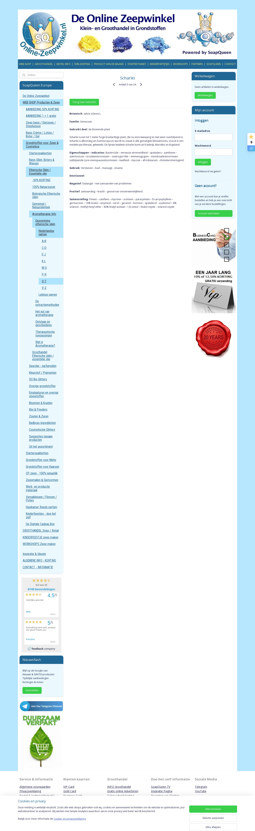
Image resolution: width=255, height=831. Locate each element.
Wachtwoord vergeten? (208, 171)
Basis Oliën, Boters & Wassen (41, 161)
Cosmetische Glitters (42, 430)
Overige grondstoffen (42, 386)
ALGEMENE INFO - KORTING (39, 560)
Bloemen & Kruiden (40, 403)
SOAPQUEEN (214, 64)
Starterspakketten (40, 153)
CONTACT (230, 64)
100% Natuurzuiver (43, 187)
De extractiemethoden (47, 303)
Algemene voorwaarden (35, 787)
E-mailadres (202, 131)
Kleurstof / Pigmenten (42, 373)
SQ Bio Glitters (38, 379)
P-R (44, 274)
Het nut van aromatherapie (44, 313)
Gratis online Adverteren (122, 791)
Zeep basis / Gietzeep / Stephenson (41, 124)
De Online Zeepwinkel (36, 96)
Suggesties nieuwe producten (41, 438)
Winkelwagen (205, 95)
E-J (44, 254)
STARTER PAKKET (137, 64)
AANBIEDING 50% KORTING (42, 109)
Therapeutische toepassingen (45, 333)
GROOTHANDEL (44, 64)
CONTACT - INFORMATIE (38, 567)
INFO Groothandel (119, 787)
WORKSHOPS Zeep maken (39, 544)
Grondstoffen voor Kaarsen (42, 467)
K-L (44, 261)
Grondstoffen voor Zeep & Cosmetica (42, 144)
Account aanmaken (209, 213)
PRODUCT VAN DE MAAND (109, 64)
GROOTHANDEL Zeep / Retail (41, 530)
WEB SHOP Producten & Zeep (41, 102)
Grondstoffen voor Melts (41, 460)
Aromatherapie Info (44, 214)
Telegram (201, 787)
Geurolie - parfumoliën (42, 366)
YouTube (200, 791)
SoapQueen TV (160, 787)
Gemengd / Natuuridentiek (41, 205)
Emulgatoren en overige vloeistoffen (43, 394)
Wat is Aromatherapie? (45, 343)
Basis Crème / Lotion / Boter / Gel (40, 134)
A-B (44, 241)
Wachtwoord (203, 145)
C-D (44, 248)
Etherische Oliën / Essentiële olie (40, 171)
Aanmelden (32, 690)
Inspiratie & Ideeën (34, 554)
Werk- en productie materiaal (38, 488)
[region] (101, 817)
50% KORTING (82, 64)
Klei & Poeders (38, 409)
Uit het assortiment (41, 446)
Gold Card (69, 791)
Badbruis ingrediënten (42, 423)
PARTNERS (197, 64)
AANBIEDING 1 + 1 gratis (41, 116)
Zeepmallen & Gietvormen (42, 480)
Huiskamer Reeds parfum (41, 507)
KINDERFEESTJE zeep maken (40, 537)
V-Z (44, 288)
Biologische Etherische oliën (46, 195)
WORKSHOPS (180, 64)
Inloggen (203, 162)
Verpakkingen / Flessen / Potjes (41, 498)
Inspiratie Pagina (161, 791)
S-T (44, 281)
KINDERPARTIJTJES (159, 64)
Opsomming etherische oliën (45, 222)
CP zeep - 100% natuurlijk (42, 473)
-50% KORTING (41, 180)
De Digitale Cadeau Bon (40, 524)
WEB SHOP (25, 64)
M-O (44, 268)
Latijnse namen (48, 295)
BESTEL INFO (64, 64)
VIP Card (68, 787)
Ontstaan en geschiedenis (43, 323)
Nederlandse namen (46, 232)
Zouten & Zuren (38, 416)
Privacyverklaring (30, 791)
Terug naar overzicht (84, 102)
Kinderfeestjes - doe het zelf (41, 515)
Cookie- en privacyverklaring (70, 822)
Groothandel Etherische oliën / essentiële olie (43, 355)
